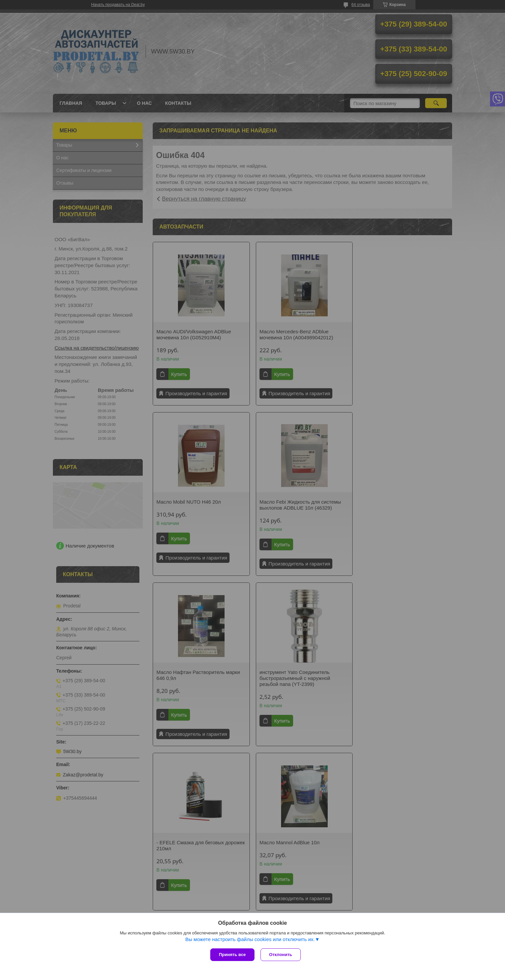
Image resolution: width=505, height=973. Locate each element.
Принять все (232, 954)
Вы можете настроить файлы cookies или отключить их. (250, 940)
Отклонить (281, 954)
